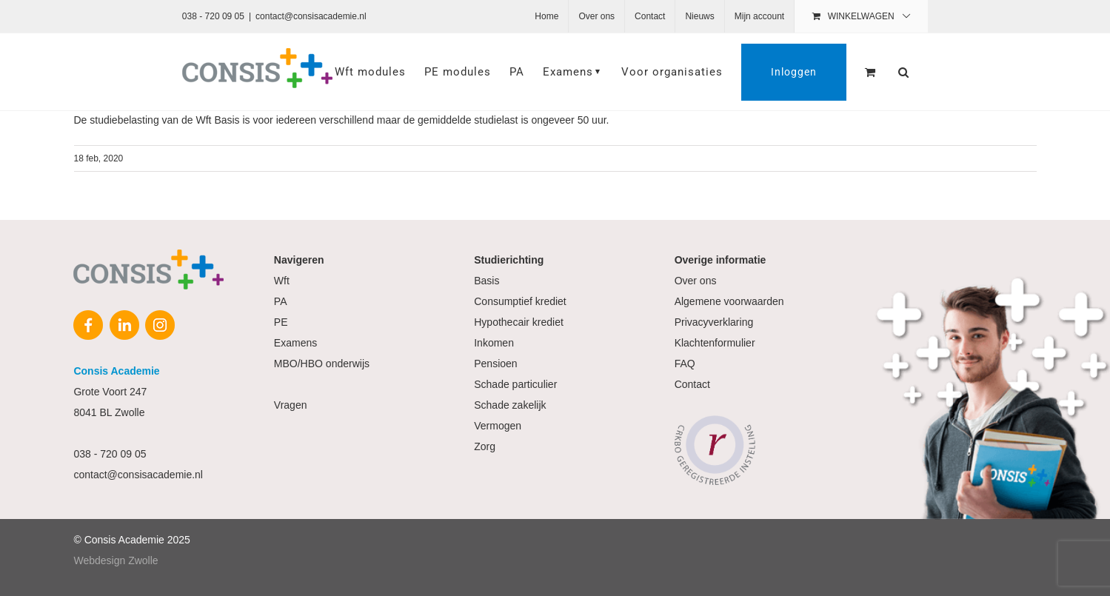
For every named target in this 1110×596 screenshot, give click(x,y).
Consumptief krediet (520, 301)
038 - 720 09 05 (213, 16)
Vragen (290, 405)
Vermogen (497, 426)
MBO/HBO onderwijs (322, 363)
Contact (692, 384)
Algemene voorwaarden (729, 301)
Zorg (484, 446)
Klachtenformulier (715, 343)
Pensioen (495, 363)
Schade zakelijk (510, 405)
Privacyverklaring (714, 322)
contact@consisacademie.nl (311, 16)
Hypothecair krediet (519, 322)
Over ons (696, 281)
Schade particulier (515, 384)
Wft (282, 281)
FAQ (685, 363)
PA (280, 301)
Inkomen (494, 343)
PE (281, 322)
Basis (486, 281)
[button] (903, 72)
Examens (295, 343)
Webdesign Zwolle (115, 560)
